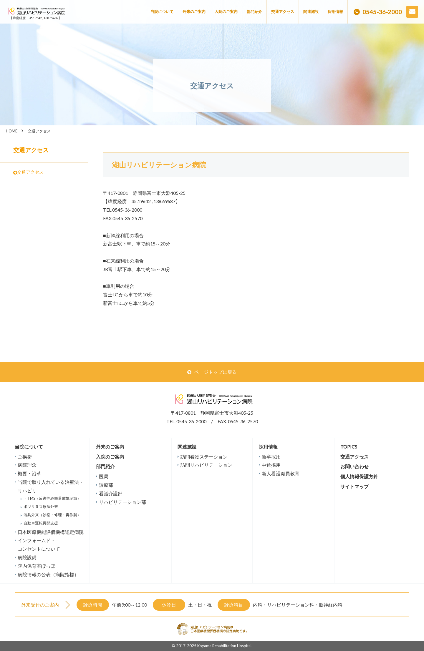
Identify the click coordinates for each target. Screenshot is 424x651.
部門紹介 (254, 11)
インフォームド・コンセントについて (39, 544)
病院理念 (27, 465)
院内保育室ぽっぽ (36, 566)
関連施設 (311, 11)
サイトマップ (354, 486)
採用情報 (335, 11)
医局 (103, 476)
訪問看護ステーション (204, 456)
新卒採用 (271, 456)
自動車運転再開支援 (41, 523)
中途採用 (271, 465)
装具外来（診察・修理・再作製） (52, 514)
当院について (161, 11)
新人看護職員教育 (280, 473)
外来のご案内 (194, 11)
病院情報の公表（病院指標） (48, 574)
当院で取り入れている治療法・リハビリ (51, 486)
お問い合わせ (412, 12)
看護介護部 (110, 493)
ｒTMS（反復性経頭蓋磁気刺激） (52, 498)
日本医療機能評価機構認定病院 (51, 532)
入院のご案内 (226, 11)
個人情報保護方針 (359, 476)
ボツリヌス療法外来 (41, 506)
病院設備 (27, 557)
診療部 (106, 485)
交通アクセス (282, 11)
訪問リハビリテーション (206, 465)
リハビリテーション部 (122, 502)
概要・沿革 (29, 473)
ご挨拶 (25, 456)
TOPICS (348, 446)
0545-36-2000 (382, 11)
